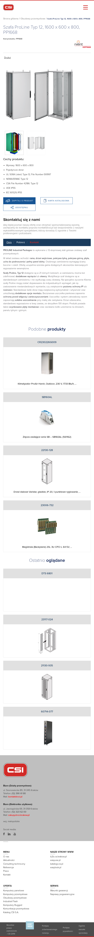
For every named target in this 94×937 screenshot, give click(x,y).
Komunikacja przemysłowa (16, 908)
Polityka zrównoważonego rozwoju (49, 929)
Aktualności (9, 860)
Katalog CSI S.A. (11, 912)
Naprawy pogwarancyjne (62, 894)
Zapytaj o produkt (19, 200)
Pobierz (20, 242)
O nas (6, 856)
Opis (9, 242)
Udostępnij (19, 207)
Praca (6, 871)
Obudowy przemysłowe (33, 18)
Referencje (8, 867)
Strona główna (10, 18)
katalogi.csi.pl (56, 864)
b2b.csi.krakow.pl (58, 856)
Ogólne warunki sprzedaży (83, 929)
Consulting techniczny (14, 864)
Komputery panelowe (13, 890)
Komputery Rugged (12, 905)
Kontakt (34, 242)
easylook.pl (55, 867)
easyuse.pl (55, 860)
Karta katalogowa (56, 200)
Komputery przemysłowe (15, 894)
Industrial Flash (10, 901)
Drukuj (7, 57)
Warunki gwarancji (59, 890)
